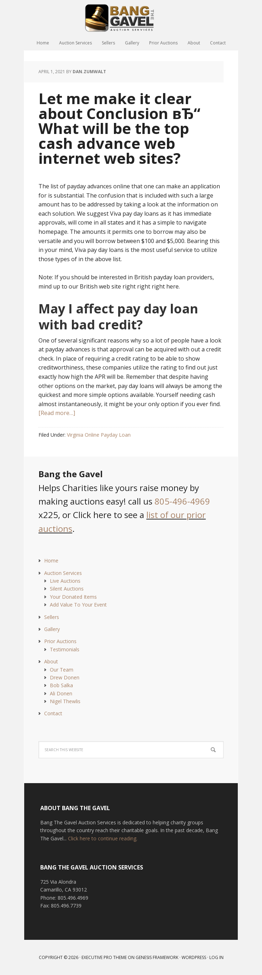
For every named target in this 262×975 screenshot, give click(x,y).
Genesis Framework (157, 957)
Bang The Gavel (131, 18)
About (51, 661)
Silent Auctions (67, 588)
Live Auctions (65, 580)
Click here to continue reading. (102, 838)
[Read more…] (56, 413)
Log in (216, 957)
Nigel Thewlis (65, 701)
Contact (53, 713)
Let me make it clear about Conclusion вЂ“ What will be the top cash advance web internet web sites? (119, 128)
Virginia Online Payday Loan (99, 434)
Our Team (61, 669)
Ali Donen (61, 693)
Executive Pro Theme (104, 957)
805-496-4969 (182, 501)
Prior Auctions (60, 641)
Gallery (52, 629)
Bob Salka (61, 685)
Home (51, 560)
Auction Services (63, 573)
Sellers (51, 617)
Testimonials (64, 649)
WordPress (194, 957)
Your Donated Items (73, 596)
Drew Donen (64, 677)
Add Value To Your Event (78, 604)
